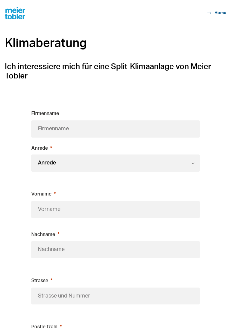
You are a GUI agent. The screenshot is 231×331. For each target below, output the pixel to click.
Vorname (41, 194)
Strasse (39, 280)
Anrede (39, 148)
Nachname (43, 234)
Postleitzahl (44, 326)
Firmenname (45, 113)
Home (216, 13)
